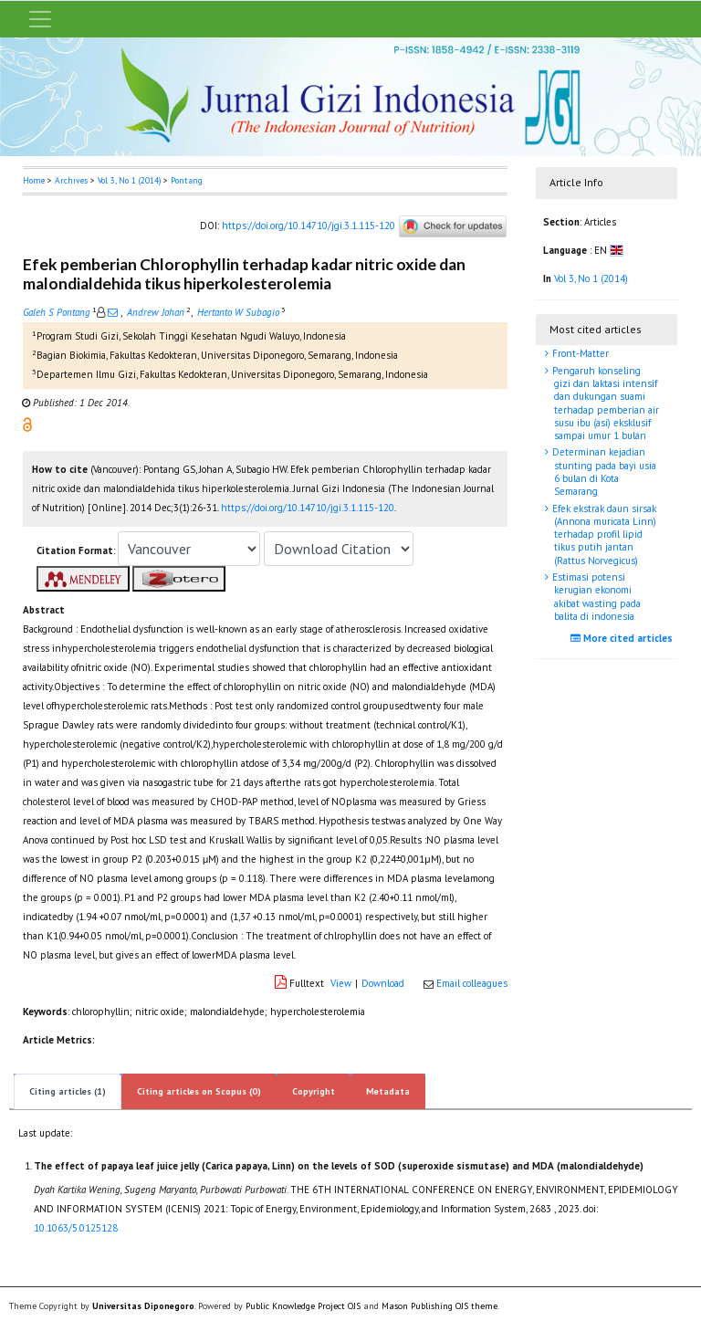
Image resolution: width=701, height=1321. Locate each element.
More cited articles (624, 638)
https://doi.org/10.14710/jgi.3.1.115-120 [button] (307, 507)
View (340, 983)
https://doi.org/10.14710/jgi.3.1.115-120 (308, 225)
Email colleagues (471, 983)
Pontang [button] (187, 180)
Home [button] (34, 180)
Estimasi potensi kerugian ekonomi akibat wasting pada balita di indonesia (595, 597)
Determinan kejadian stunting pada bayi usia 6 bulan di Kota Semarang (602, 472)
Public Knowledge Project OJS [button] (303, 1306)
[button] (27, 423)
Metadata (388, 1091)
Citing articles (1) (67, 1091)
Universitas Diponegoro (143, 1306)
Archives (71, 180)
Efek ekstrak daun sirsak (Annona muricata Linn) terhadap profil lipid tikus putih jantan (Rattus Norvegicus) (602, 534)
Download (382, 983)
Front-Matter (579, 353)
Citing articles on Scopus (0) (199, 1091)
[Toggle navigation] (40, 19)
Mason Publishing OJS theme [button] (439, 1306)
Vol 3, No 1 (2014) (129, 180)
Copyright (313, 1091)
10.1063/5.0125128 (76, 1227)
